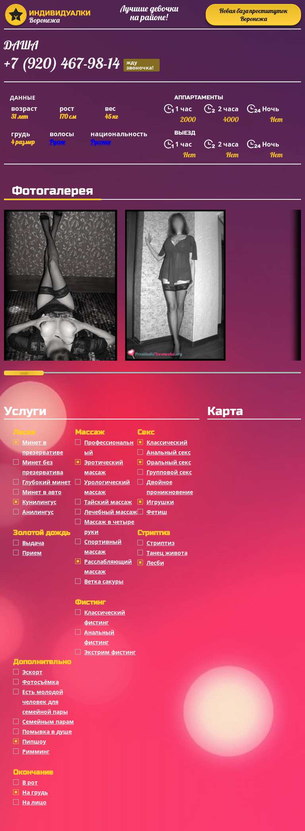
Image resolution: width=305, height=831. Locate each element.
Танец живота (167, 553)
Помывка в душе (47, 731)
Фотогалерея (52, 191)
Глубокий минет (46, 482)
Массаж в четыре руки (109, 526)
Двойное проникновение (170, 487)
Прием (32, 553)
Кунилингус (39, 502)
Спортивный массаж (103, 546)
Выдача (33, 543)
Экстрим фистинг (110, 652)
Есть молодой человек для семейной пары (45, 701)
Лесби (155, 562)
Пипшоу (34, 741)
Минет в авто (42, 492)
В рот (30, 782)
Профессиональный (108, 447)
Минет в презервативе (42, 447)
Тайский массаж (108, 502)
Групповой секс (169, 472)
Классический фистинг (104, 617)
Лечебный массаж (110, 512)
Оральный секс (169, 462)
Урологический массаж (107, 487)
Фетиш (157, 512)
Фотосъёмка (40, 682)
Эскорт (32, 672)
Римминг (36, 751)
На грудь (35, 792)
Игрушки (160, 502)
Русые (57, 142)
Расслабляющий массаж (108, 566)
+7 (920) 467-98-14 (82, 65)
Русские (101, 142)
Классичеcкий (167, 442)
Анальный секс (169, 452)
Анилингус (38, 512)
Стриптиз (161, 543)
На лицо (34, 802)
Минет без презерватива (42, 467)
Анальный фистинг (99, 637)
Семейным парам (48, 721)
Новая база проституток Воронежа (253, 15)
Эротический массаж (103, 467)
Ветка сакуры (104, 581)
